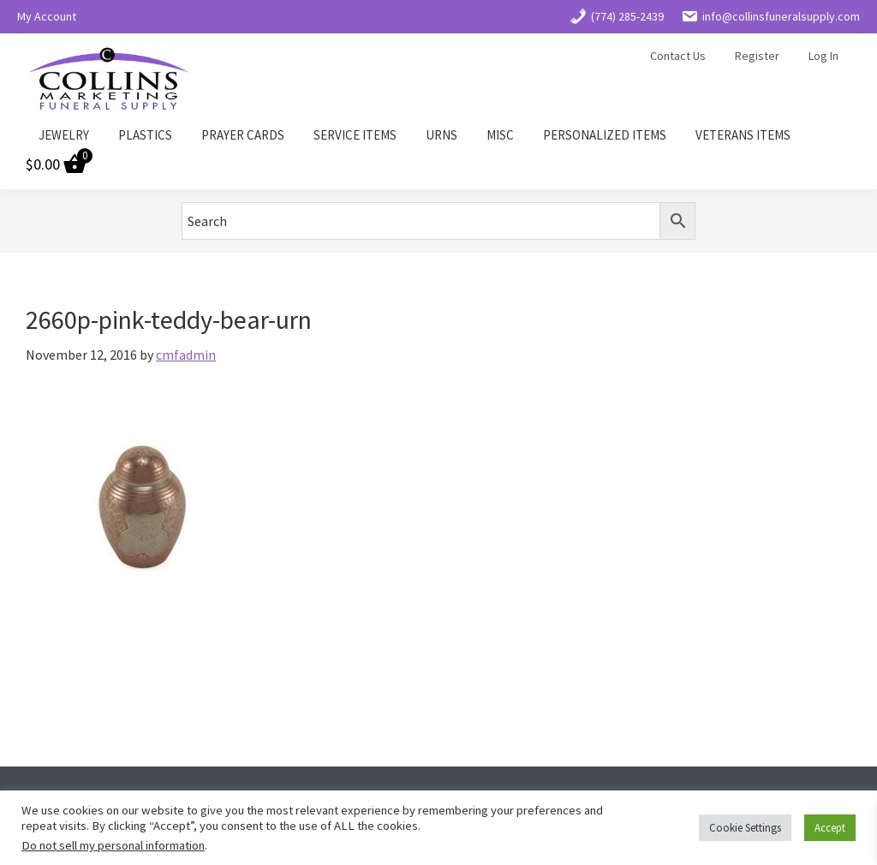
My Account (46, 16)
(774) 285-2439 (617, 16)
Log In (823, 55)
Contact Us (678, 55)
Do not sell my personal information (113, 845)
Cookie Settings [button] (745, 827)
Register (757, 55)
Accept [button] (829, 827)
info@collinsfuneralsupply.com (770, 16)
